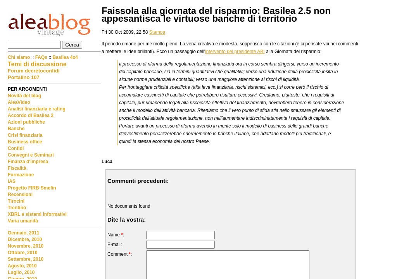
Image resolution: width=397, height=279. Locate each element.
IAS (12, 181)
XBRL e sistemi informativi (37, 214)
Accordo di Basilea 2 (31, 115)
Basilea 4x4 (65, 57)
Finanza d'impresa (28, 161)
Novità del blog (24, 95)
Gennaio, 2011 (23, 233)
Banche (16, 128)
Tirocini (16, 201)
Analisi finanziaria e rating (37, 109)
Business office (25, 142)
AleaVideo (19, 102)
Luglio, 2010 (21, 272)
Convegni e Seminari (31, 155)
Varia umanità (23, 221)
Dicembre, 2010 (25, 239)
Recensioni (20, 194)
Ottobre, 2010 (23, 252)
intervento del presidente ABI (234, 51)
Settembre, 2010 (25, 259)
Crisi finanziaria (25, 135)
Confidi (16, 148)
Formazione (21, 174)
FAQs (41, 57)
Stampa (157, 32)
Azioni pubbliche (26, 122)
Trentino (17, 207)
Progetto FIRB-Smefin (32, 188)
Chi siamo (19, 57)
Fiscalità (17, 168)
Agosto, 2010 (22, 266)
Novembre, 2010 (25, 246)
